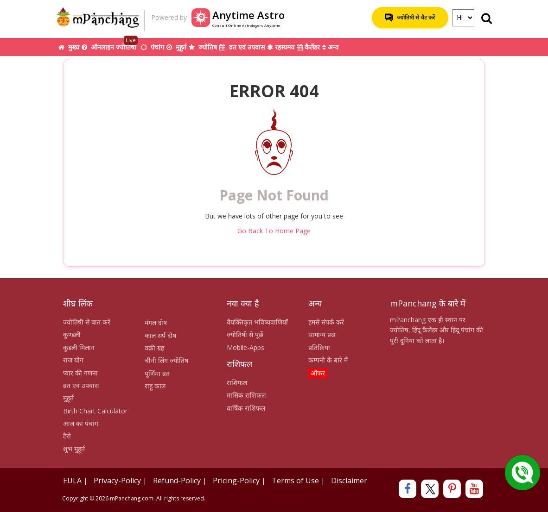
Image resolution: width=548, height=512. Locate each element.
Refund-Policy (177, 480)
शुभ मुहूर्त (74, 448)
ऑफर (318, 372)
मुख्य (68, 47)
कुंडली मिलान (79, 347)
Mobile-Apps (245, 347)
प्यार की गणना (80, 372)
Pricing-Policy (236, 480)
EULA (72, 480)
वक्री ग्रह (154, 347)
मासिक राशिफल (246, 395)
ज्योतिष (203, 47)
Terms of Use (295, 480)
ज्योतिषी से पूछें (245, 334)
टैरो (67, 435)
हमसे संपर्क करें (326, 322)
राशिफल (237, 382)
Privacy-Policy (117, 480)
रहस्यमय (280, 47)
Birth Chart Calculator (95, 410)
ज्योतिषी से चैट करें (410, 17)
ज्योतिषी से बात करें (86, 322)
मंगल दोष (156, 322)
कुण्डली (72, 334)
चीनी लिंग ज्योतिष (166, 360)
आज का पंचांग (80, 423)
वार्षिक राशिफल (246, 408)
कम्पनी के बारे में (328, 360)
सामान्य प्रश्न (322, 334)
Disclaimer (349, 480)
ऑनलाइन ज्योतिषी (110, 44)
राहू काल (155, 385)
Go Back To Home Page (274, 230)
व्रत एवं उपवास (242, 47)
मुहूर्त (176, 47)
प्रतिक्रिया (319, 347)
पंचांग (152, 47)
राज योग (73, 360)
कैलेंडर (308, 47)
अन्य (330, 47)
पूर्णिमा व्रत (157, 373)
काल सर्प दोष (160, 335)
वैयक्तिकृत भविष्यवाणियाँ (257, 322)
